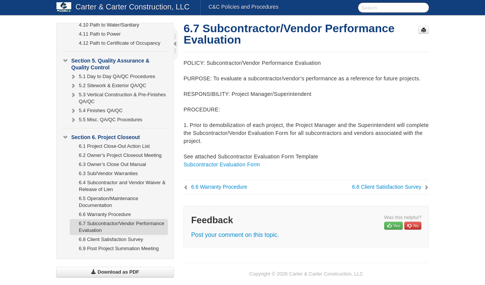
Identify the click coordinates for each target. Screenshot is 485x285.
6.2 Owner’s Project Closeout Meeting (120, 155)
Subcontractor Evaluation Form (221, 164)
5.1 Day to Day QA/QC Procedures (112, 76)
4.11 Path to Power (100, 34)
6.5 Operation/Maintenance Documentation (108, 202)
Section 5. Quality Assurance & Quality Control (105, 63)
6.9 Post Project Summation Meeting (119, 248)
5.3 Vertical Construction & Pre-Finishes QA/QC (118, 97)
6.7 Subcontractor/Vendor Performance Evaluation (121, 227)
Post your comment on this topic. (235, 235)
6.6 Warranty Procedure (105, 214)
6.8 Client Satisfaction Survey (111, 239)
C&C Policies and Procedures (243, 7)
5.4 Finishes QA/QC (96, 110)
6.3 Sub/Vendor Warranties (108, 173)
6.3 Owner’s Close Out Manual (112, 164)
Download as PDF (115, 272)
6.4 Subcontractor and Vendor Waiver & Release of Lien (122, 186)
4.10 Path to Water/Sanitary (109, 25)
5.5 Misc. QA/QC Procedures (106, 119)
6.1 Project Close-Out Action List (114, 146)
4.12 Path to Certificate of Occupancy (119, 43)
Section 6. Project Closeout (101, 137)
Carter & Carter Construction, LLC (132, 7)
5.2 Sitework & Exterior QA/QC (108, 85)
